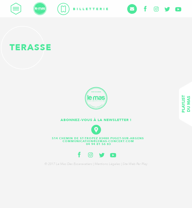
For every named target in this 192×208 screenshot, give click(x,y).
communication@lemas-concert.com (98, 141)
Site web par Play (134, 164)
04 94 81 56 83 (98, 144)
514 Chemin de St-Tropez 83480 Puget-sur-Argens (98, 138)
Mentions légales (107, 164)
